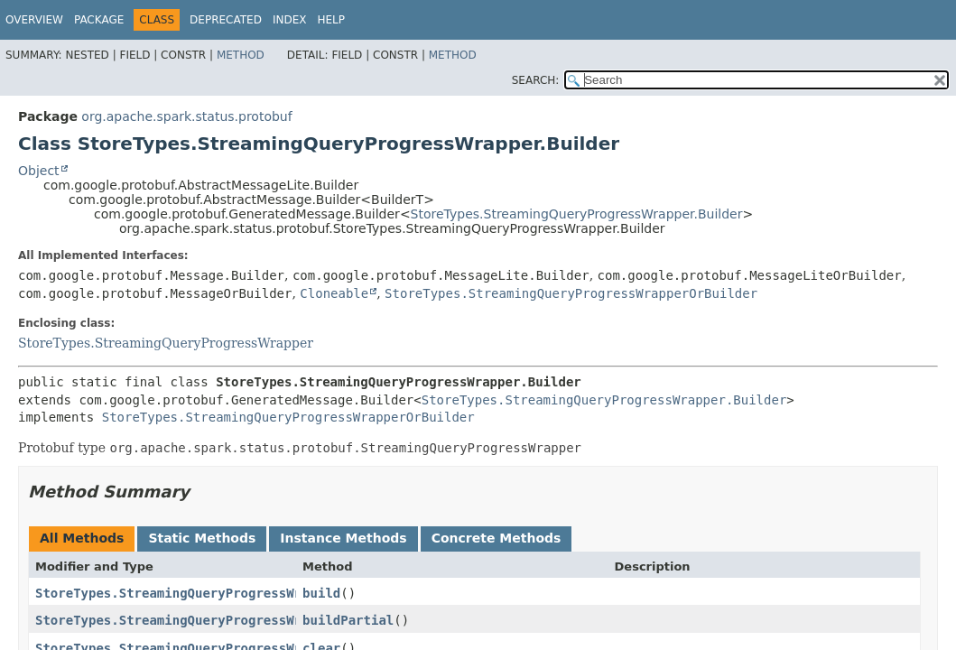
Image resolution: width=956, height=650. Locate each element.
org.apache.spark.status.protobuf (186, 116)
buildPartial (348, 620)
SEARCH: (536, 80)
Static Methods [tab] (201, 538)
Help (331, 20)
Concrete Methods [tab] (497, 538)
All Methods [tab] (82, 538)
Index (290, 20)
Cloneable (334, 293)
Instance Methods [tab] (343, 538)
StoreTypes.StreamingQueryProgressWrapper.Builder (577, 214)
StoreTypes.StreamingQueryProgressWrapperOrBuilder (571, 293)
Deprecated (226, 20)
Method (241, 55)
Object (39, 170)
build (321, 593)
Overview (34, 20)
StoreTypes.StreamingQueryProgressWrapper (165, 343)
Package (99, 20)
